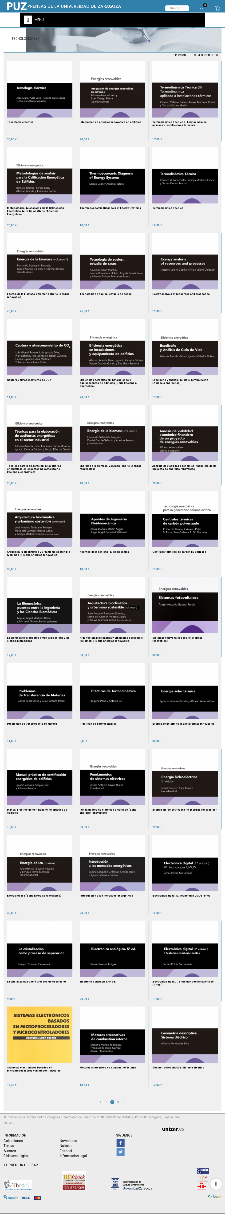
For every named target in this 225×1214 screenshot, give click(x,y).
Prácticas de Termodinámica (98, 723)
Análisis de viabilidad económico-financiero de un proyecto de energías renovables (184, 467)
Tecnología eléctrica (20, 122)
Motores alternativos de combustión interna (108, 1067)
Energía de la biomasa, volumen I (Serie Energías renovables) (111, 467)
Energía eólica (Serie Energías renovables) (34, 895)
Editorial (66, 1151)
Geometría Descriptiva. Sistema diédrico (178, 1067)
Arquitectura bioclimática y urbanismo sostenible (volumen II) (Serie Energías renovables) (38, 553)
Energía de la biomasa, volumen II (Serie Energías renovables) (38, 295)
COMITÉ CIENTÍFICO (206, 55)
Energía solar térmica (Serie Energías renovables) (183, 723)
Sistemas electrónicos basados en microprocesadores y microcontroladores (34, 1069)
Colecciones (13, 1141)
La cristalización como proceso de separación (37, 981)
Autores (10, 1151)
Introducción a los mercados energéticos (106, 895)
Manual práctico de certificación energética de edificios (37, 811)
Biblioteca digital (16, 1156)
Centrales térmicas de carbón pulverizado (179, 551)
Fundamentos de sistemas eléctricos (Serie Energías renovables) (108, 811)
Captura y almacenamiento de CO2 (29, 380)
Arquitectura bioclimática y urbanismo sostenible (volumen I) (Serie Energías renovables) (111, 639)
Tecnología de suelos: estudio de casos (106, 294)
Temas (9, 1146)
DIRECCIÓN (179, 55)
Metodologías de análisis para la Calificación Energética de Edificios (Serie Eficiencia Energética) (35, 211)
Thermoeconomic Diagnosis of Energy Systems (110, 208)
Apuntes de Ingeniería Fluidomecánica (104, 551)
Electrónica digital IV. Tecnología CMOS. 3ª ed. (181, 895)
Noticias (66, 1146)
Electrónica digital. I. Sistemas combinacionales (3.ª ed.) (183, 983)
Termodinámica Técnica (167, 208)
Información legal (73, 1156)
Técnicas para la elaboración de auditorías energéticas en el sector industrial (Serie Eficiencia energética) (34, 469)
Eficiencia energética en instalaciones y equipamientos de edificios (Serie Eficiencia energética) (108, 383)
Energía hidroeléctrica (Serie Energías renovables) (184, 809)
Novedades (68, 1141)
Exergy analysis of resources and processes (181, 294)
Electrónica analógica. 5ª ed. (98, 981)
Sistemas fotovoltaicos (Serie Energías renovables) (177, 639)
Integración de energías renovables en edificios (110, 122)
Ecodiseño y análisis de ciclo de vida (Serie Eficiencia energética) (180, 381)
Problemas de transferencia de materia (32, 723)
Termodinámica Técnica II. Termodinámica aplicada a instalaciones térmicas (179, 124)
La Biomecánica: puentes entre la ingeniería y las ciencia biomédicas (38, 639)
